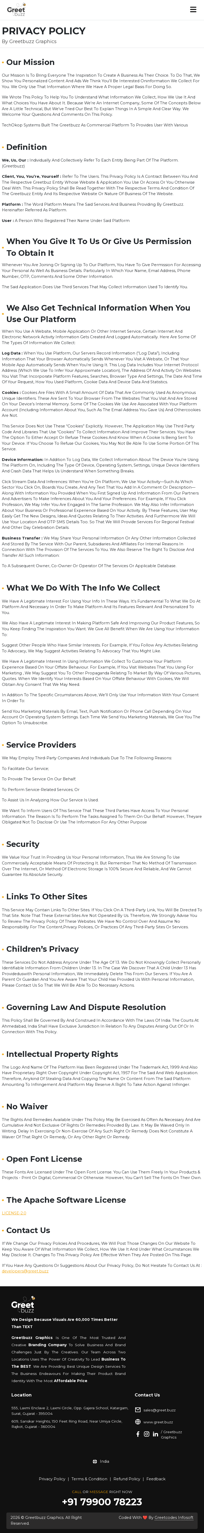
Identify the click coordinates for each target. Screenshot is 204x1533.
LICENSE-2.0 (14, 1213)
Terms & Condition (89, 1479)
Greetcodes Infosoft (174, 1517)
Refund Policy (126, 1479)
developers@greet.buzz (25, 1271)
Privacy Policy (52, 1479)
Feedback (155, 1479)
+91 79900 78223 (102, 1502)
